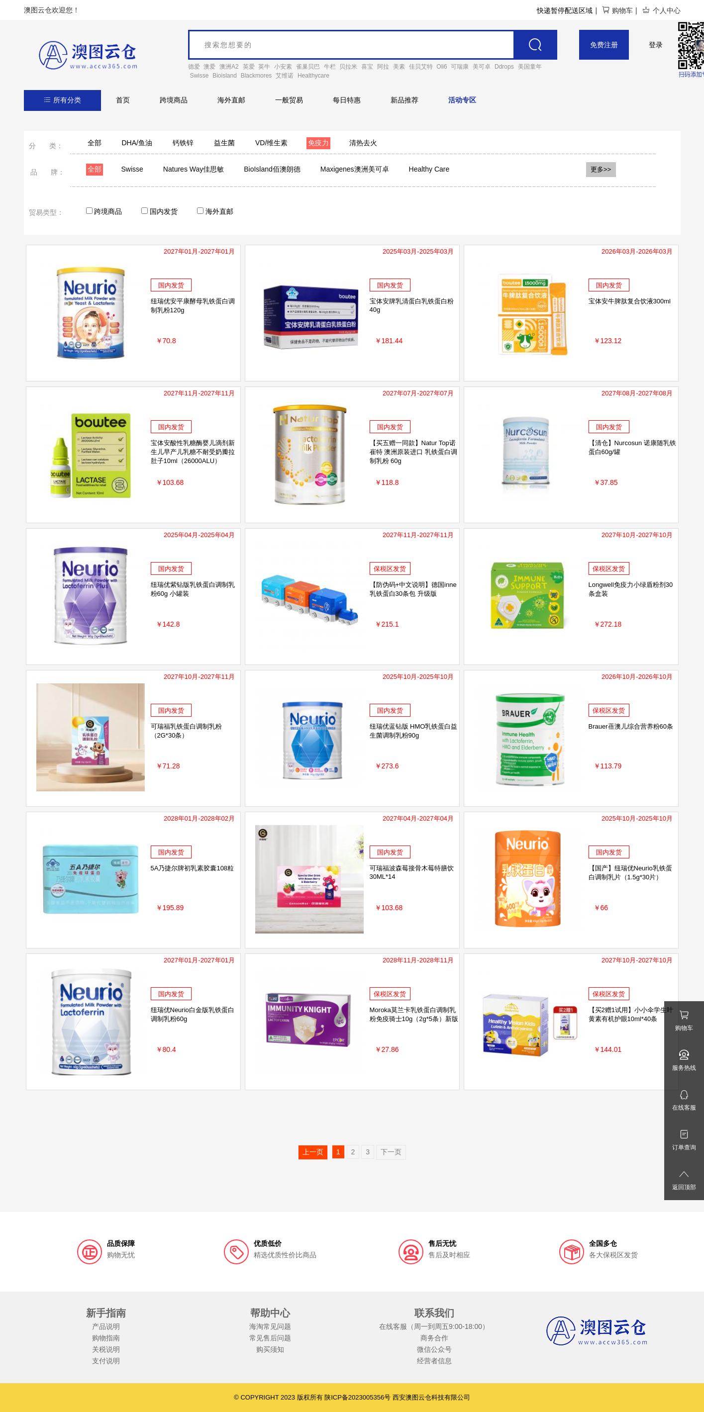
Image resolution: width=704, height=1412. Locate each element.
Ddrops (504, 66)
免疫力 (318, 143)
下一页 (391, 1152)
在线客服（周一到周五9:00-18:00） (434, 1326)
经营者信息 (434, 1361)
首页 (123, 100)
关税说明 (106, 1349)
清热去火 (363, 143)
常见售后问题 (270, 1338)
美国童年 (530, 66)
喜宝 (367, 66)
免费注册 (604, 45)
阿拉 (383, 66)
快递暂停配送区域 (565, 10)
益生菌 (224, 143)
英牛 (264, 66)
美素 (399, 66)
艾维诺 (285, 75)
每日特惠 (347, 100)
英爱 (249, 66)
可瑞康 (460, 66)
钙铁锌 (183, 143)
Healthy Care (429, 169)
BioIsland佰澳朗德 (272, 169)
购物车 (617, 10)
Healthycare (313, 75)
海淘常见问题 (270, 1326)
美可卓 (482, 66)
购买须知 (270, 1349)
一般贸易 (289, 100)
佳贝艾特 (421, 66)
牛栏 (330, 66)
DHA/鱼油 (137, 143)
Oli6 (441, 66)
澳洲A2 (229, 66)
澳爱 (209, 66)
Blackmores (256, 75)
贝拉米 (348, 66)
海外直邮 (231, 100)
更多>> (601, 169)
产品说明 (106, 1326)
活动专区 (462, 100)
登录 (656, 45)
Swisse (199, 75)
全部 (94, 143)
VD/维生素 (271, 143)
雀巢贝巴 (308, 66)
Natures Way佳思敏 (193, 169)
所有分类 (62, 100)
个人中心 (661, 10)
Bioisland (224, 75)
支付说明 (106, 1361)
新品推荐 (404, 100)
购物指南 (106, 1338)
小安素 (283, 66)
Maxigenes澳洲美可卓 (354, 169)
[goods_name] (373, 45)
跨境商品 (174, 100)
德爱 (194, 66)
